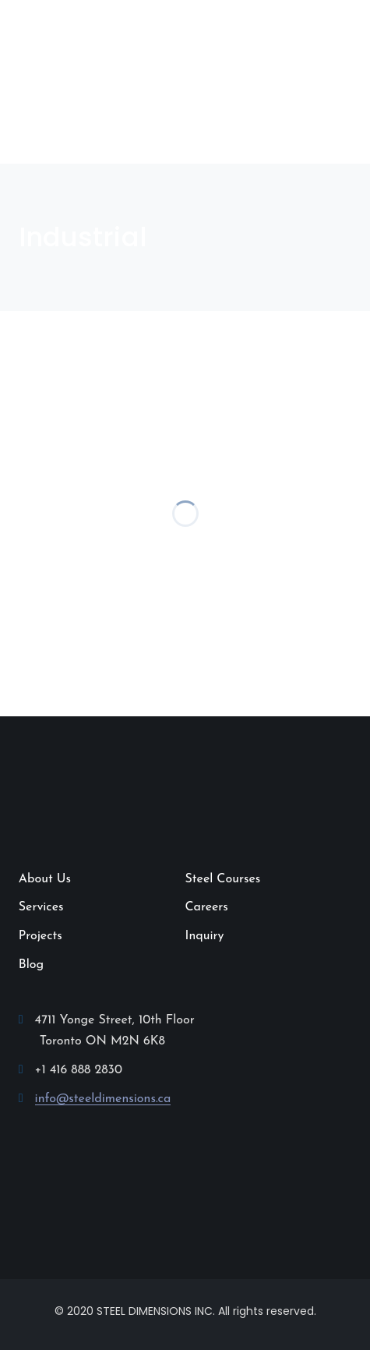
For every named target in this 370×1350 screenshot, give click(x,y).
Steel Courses (223, 879)
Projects (40, 936)
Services (41, 907)
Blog (31, 965)
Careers (206, 907)
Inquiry (204, 936)
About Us (45, 879)
